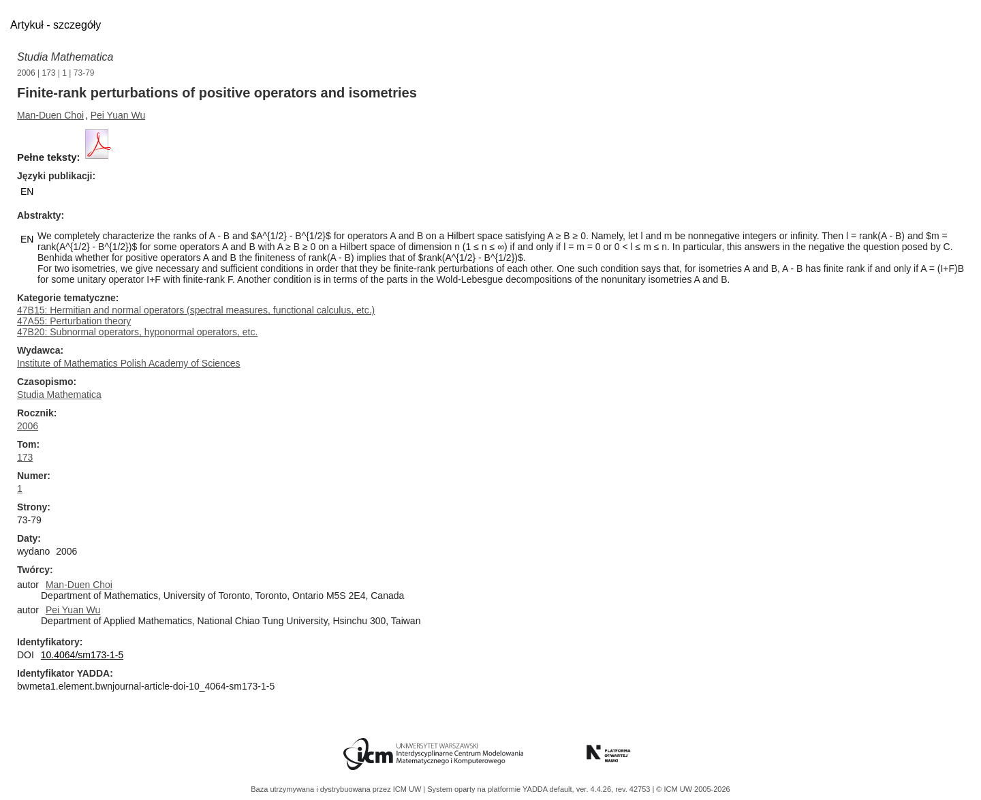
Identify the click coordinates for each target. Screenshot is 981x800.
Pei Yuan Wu (118, 115)
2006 (26, 73)
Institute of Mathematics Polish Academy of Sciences (128, 363)
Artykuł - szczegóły (55, 25)
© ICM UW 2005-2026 (693, 789)
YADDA (536, 789)
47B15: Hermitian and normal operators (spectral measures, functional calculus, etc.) (196, 310)
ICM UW (408, 789)
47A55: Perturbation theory (74, 321)
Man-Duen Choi (50, 115)
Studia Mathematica (65, 57)
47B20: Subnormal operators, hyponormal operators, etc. (137, 331)
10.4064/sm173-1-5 (82, 654)
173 (49, 73)
